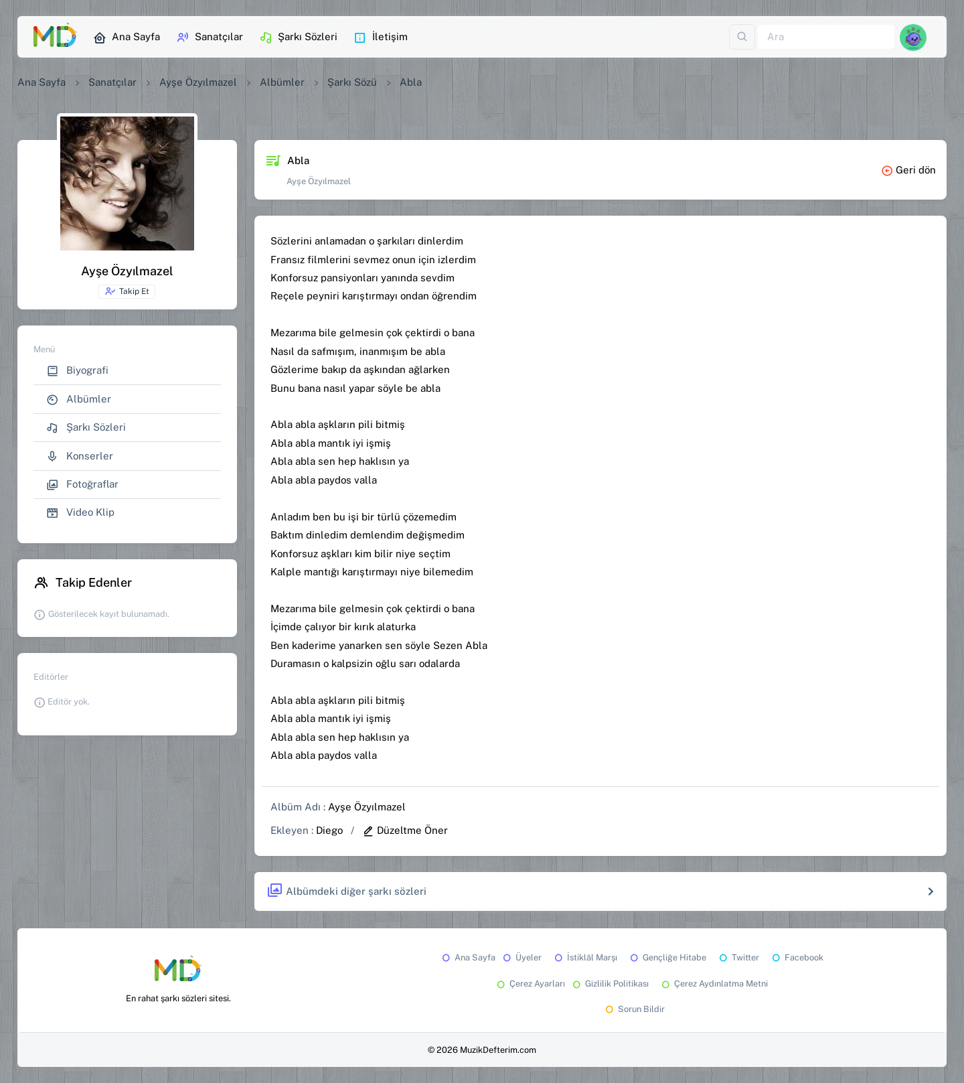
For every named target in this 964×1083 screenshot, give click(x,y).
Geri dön (908, 169)
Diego (329, 830)
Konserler (79, 456)
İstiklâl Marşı (584, 957)
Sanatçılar (209, 37)
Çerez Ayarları (530, 984)
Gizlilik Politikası (609, 984)
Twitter (738, 957)
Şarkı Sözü (352, 82)
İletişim (380, 37)
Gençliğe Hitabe (667, 957)
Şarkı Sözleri (298, 37)
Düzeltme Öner (405, 830)
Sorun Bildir (634, 1009)
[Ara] (826, 37)
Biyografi (77, 370)
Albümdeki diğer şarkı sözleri (346, 891)
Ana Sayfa (126, 37)
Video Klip (80, 512)
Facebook (796, 957)
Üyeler (521, 957)
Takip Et (126, 291)
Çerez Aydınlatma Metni (713, 984)
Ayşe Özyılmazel (198, 82)
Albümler (282, 82)
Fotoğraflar (82, 484)
